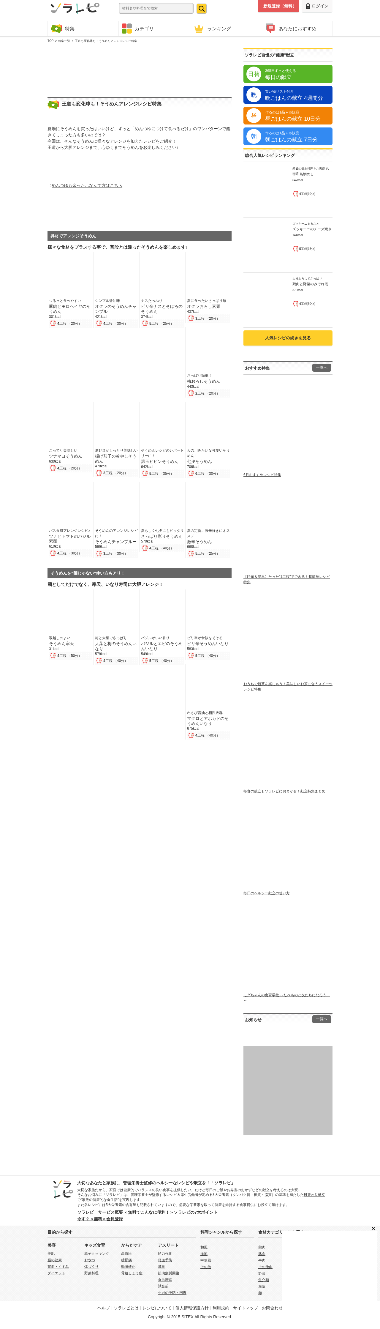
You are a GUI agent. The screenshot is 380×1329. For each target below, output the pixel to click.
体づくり (91, 1267)
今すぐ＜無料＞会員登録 (100, 1218)
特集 (63, 28)
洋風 (204, 1254)
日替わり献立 (314, 1195)
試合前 (163, 1286)
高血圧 (126, 1253)
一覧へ (321, 367)
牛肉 (261, 1260)
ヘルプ (103, 1308)
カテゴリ (138, 28)
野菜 (261, 1273)
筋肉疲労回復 (168, 1273)
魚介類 (263, 1280)
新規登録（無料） (280, 6)
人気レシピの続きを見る (288, 337)
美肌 (51, 1253)
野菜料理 (91, 1273)
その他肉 (265, 1267)
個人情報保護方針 (192, 1308)
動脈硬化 (128, 1267)
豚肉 (261, 1254)
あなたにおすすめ (290, 28)
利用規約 (221, 1308)
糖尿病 (126, 1260)
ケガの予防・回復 (172, 1293)
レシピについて (157, 1308)
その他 (205, 1267)
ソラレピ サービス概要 (100, 1212)
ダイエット (56, 1273)
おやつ (89, 1260)
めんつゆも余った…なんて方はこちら (87, 185)
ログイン (317, 6)
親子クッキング (96, 1253)
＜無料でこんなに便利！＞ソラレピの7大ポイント (171, 1212)
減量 (161, 1267)
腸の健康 (55, 1260)
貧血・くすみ (58, 1267)
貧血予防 (165, 1260)
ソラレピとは (126, 1308)
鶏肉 (261, 1247)
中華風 (205, 1260)
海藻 (261, 1286)
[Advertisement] (140, 68)
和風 (204, 1247)
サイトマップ (245, 1308)
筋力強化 (165, 1253)
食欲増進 (165, 1280)
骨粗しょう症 (131, 1273)
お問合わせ (272, 1308)
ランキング (212, 28)
